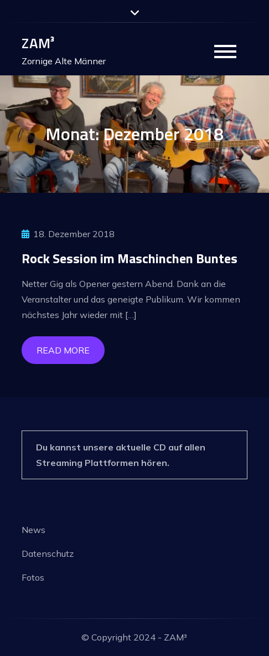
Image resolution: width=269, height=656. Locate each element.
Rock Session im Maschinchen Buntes (129, 258)
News (33, 529)
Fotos (33, 577)
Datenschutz (48, 553)
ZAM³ (38, 43)
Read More (63, 350)
